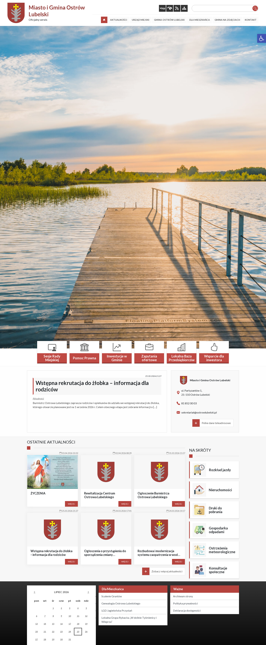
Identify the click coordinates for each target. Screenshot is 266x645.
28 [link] (45, 639)
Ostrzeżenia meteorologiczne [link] (222, 550)
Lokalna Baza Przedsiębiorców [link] (182, 358)
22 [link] (53, 631)
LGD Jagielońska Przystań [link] (116, 610)
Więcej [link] (71, 504)
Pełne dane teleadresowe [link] (216, 423)
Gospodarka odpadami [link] (218, 530)
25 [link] (78, 631)
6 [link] (36, 616)
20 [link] (36, 631)
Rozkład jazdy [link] (220, 470)
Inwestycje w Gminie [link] (117, 358)
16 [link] (61, 623)
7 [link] (44, 616)
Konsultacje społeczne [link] (218, 570)
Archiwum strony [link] (183, 596)
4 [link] (78, 608)
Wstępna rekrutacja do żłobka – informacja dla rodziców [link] (92, 386)
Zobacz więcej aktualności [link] (166, 571)
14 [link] (45, 623)
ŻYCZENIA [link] (38, 493)
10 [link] (70, 616)
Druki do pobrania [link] (215, 510)
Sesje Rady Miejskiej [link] (52, 358)
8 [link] (53, 616)
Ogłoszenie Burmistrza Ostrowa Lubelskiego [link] (153, 495)
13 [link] (36, 623)
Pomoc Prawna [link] (84, 358)
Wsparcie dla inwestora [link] (214, 358)
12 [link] (86, 616)
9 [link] (61, 616)
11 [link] (78, 616)
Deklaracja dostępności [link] (187, 610)
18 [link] (78, 623)
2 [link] (61, 608)
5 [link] (86, 608)
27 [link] (36, 639)
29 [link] (53, 639)
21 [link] (45, 631)
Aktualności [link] (38, 398)
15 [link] (53, 623)
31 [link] (70, 639)
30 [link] (61, 639)
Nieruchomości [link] (220, 490)
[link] (261, 38)
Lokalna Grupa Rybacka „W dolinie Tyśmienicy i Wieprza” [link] (129, 619)
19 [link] (86, 623)
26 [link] (86, 631)
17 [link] (70, 623)
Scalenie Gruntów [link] (111, 596)
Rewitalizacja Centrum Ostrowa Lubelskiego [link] (99, 495)
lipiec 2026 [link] (61, 592)
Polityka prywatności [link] (185, 603)
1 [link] (53, 608)
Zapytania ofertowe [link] (149, 358)
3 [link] (69, 608)
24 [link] (70, 631)
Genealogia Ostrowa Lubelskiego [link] (120, 603)
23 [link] (61, 631)
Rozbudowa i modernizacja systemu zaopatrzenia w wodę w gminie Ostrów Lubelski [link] (158, 554)
